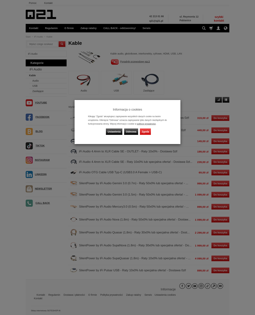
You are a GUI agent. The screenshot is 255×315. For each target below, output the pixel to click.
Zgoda (145, 131)
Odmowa (131, 131)
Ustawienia (114, 131)
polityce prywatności (146, 124)
